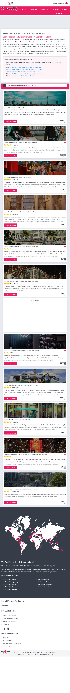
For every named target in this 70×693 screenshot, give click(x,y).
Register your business (9, 615)
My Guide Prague (10, 579)
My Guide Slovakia (43, 587)
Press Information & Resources (12, 643)
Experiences (11, 9)
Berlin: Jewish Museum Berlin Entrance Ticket (20, 76)
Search (59, 13)
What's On (23, 9)
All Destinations (7, 640)
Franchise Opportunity (9, 647)
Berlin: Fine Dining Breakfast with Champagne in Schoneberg (24, 74)
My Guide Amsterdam (45, 584)
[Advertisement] (35, 316)
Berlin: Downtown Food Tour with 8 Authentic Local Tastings (24, 69)
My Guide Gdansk (10, 584)
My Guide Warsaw (11, 589)
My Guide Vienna (43, 579)
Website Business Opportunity (47, 572)
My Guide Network (29, 566)
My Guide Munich (10, 587)
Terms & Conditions (50, 652)
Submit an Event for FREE (10, 618)
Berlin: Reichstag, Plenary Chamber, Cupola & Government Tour (25, 67)
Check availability (11, 121)
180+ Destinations (16, 569)
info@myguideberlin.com (46, 654)
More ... (64, 9)
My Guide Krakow (43, 582)
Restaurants (33, 9)
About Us (5, 637)
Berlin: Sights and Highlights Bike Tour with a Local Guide (23, 71)
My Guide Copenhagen (12, 582)
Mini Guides (55, 9)
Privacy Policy (40, 652)
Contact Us (6, 624)
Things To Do (44, 9)
